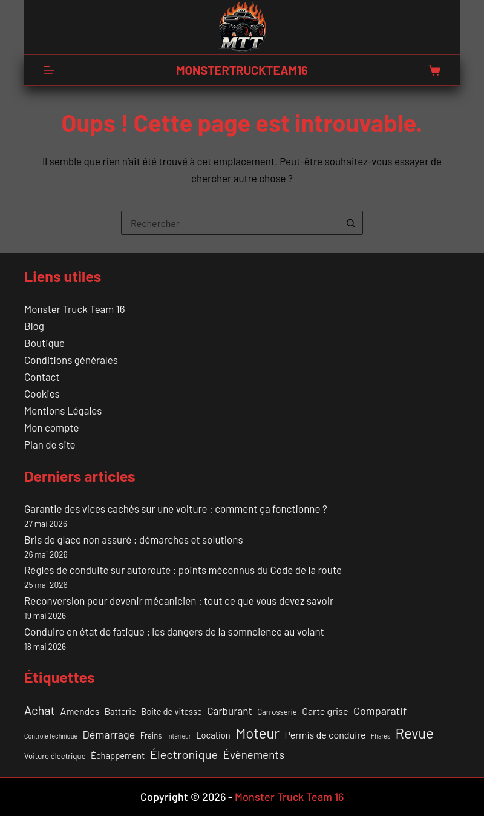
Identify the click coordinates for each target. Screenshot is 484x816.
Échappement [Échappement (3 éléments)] (118, 755)
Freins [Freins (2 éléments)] (151, 735)
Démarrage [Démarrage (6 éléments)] (109, 734)
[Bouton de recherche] (351, 223)
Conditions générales (71, 360)
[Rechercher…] (230, 223)
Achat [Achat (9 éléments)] (39, 710)
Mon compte (51, 427)
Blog (34, 326)
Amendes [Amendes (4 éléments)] (79, 711)
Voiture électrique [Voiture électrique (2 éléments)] (55, 756)
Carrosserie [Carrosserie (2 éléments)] (277, 712)
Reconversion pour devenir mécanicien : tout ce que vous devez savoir (178, 600)
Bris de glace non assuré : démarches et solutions (133, 539)
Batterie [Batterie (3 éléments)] (120, 711)
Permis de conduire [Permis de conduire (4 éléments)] (324, 734)
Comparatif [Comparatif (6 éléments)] (380, 710)
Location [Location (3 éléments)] (213, 734)
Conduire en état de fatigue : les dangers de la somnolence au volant (174, 631)
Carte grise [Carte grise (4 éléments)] (325, 711)
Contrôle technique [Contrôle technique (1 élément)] (50, 736)
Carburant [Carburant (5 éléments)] (229, 711)
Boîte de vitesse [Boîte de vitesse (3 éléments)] (171, 711)
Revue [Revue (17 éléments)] (414, 733)
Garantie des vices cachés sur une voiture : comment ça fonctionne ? (175, 508)
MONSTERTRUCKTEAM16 (241, 70)
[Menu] (49, 70)
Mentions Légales (63, 410)
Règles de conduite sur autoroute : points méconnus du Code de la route (183, 570)
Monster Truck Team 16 (74, 309)
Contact (42, 376)
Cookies (42, 393)
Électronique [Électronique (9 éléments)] (184, 754)
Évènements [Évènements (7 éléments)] (254, 755)
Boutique (44, 343)
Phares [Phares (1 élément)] (380, 736)
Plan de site (49, 444)
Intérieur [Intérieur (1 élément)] (179, 736)
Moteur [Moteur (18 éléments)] (257, 733)
